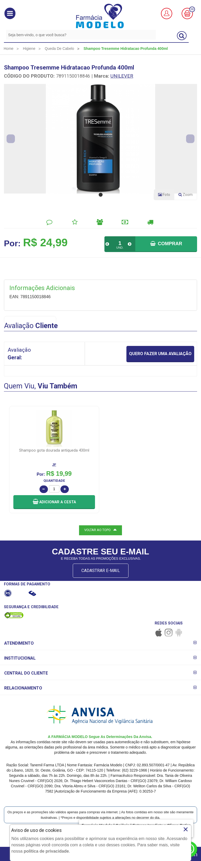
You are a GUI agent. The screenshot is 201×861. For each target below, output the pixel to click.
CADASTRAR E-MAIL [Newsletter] (100, 570)
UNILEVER (121, 76)
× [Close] (185, 829)
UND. (119, 247)
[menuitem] (8, 48)
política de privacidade (46, 851)
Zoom (187, 195)
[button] (10, 13)
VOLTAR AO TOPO (100, 529)
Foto (164, 194)
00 (192, 9)
